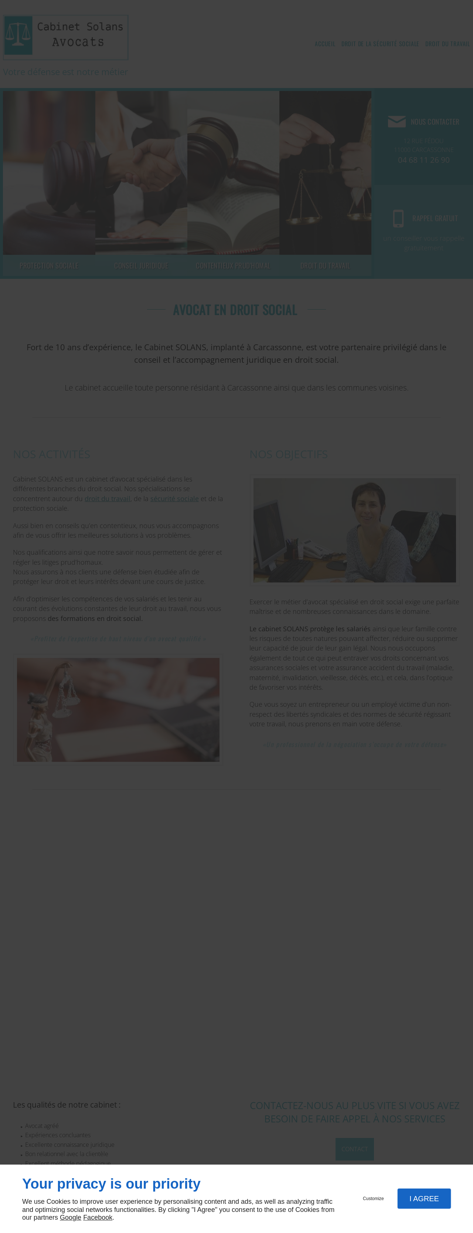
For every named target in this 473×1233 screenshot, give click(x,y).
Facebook (97, 1217)
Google (70, 1217)
